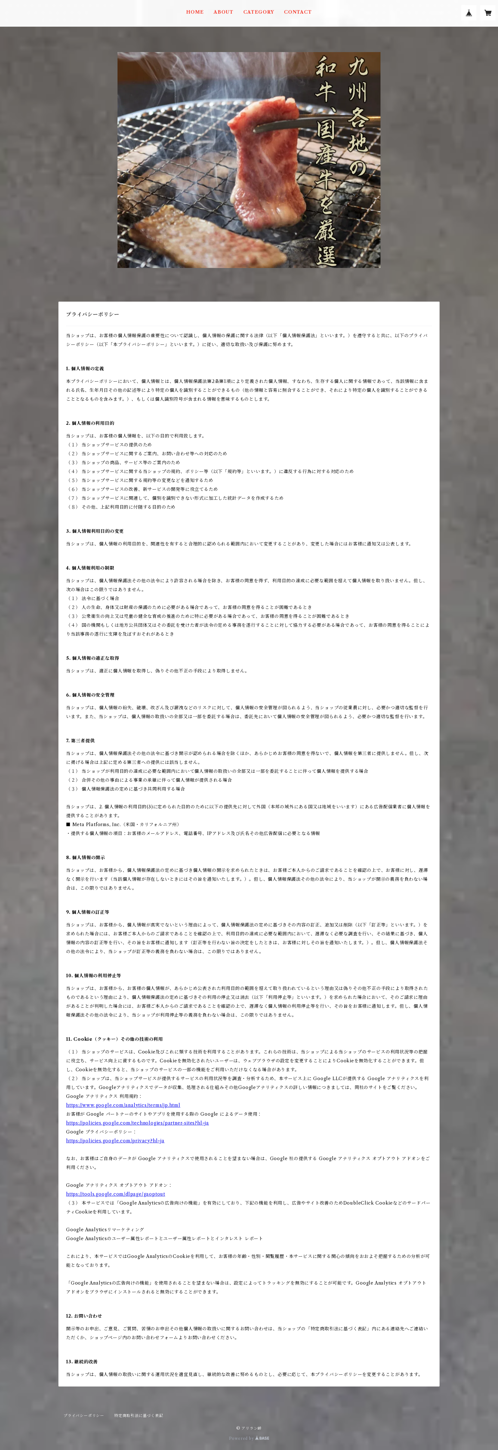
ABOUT (223, 12)
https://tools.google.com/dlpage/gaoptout (115, 1194)
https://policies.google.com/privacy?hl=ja (115, 1141)
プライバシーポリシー (84, 1415)
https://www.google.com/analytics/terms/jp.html (123, 1105)
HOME (195, 12)
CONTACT (298, 12)
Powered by (249, 1438)
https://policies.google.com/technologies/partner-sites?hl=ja (137, 1123)
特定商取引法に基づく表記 (138, 1415)
